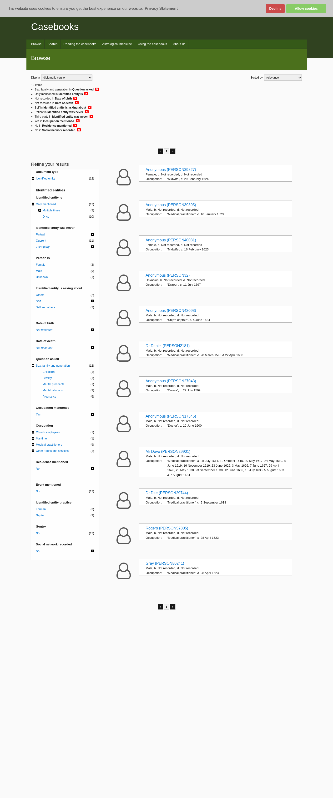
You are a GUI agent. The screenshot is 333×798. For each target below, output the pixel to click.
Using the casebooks (152, 44)
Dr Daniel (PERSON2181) (168, 346)
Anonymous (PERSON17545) (171, 416)
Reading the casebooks (79, 44)
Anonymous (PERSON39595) (171, 205)
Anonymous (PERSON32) (168, 275)
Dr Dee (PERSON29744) (167, 493)
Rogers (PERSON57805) (167, 528)
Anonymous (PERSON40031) (171, 240)
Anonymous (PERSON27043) (171, 381)
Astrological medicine (117, 44)
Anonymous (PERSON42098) (171, 311)
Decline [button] (275, 8)
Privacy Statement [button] (161, 8)
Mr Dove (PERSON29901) (168, 451)
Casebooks (55, 26)
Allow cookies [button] (306, 8)
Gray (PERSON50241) (165, 563)
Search (52, 44)
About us (179, 44)
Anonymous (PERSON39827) (171, 170)
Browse (36, 44)
